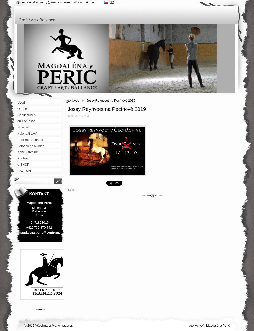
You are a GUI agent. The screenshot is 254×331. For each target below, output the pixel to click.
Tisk (92, 2)
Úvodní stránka (32, 2)
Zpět (71, 190)
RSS (80, 2)
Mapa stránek (61, 2)
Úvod (75, 100)
